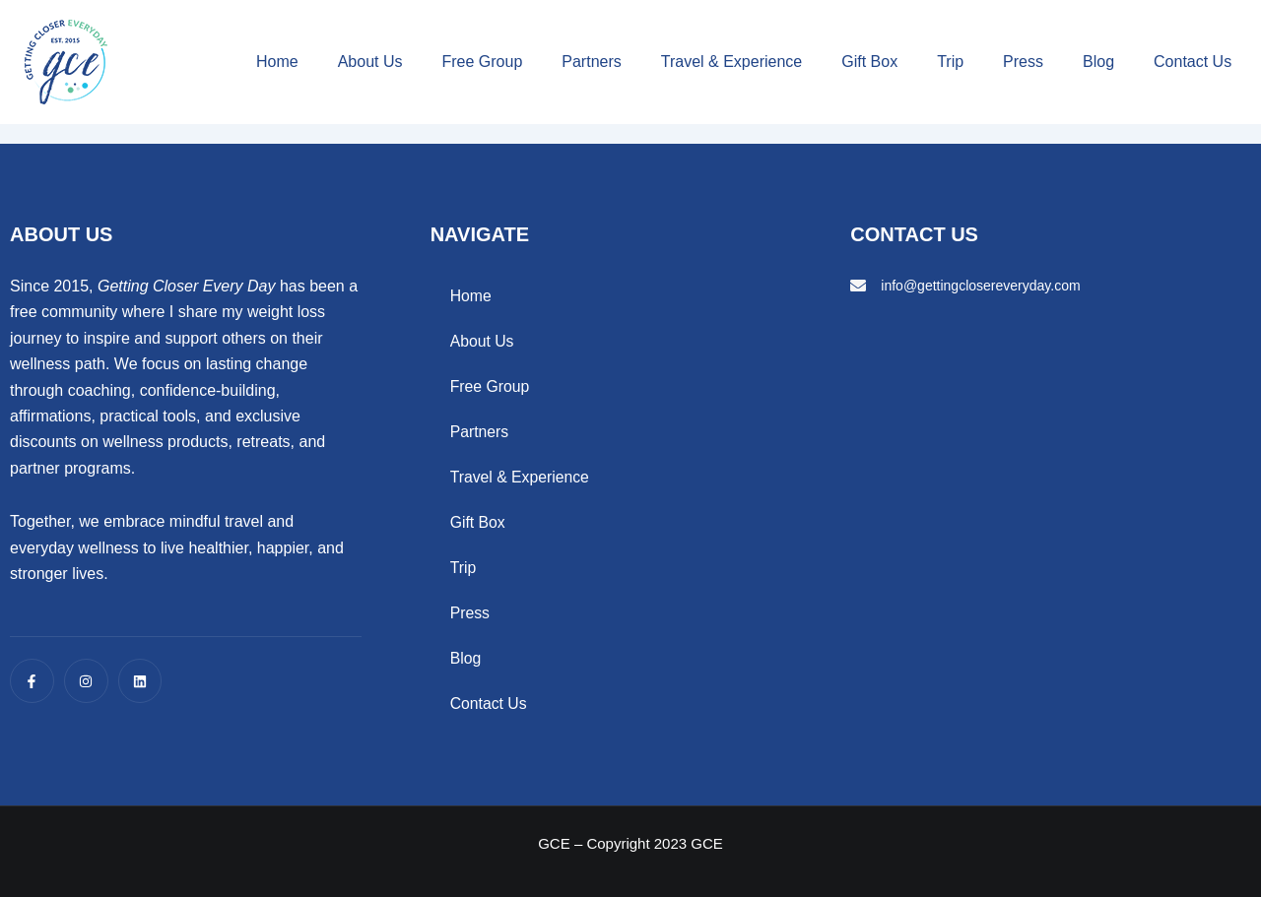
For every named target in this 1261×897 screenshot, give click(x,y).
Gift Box (869, 61)
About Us (370, 61)
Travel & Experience (731, 61)
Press (1023, 61)
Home (277, 61)
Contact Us (1192, 61)
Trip (950, 61)
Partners (591, 61)
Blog (1098, 61)
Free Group (481, 61)
